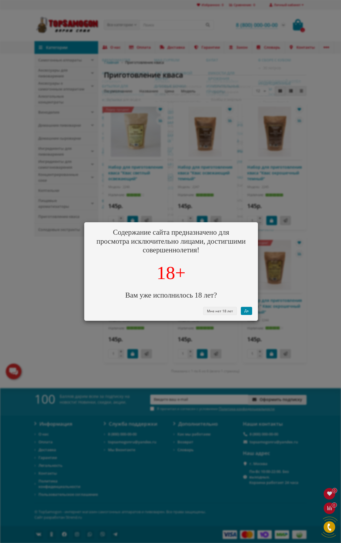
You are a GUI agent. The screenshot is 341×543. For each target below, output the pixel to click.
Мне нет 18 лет (220, 311)
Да (246, 310)
